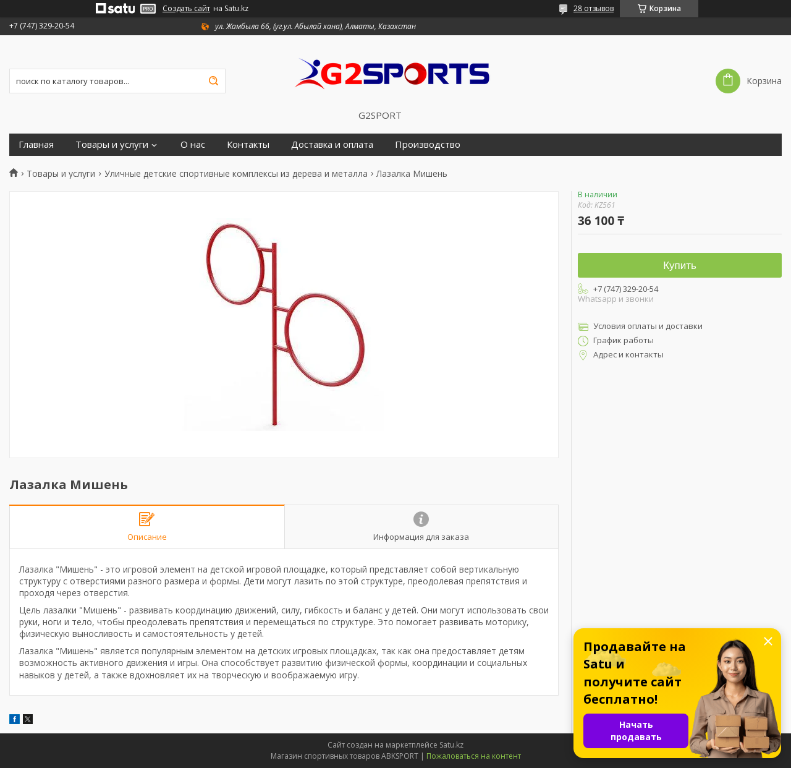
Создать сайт (186, 8)
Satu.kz (451, 745)
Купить (679, 265)
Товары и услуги (111, 144)
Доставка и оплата (332, 144)
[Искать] (213, 81)
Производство (427, 144)
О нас (192, 144)
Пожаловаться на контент (473, 756)
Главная (36, 144)
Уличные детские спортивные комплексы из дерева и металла (236, 173)
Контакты (248, 144)
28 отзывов (593, 8)
